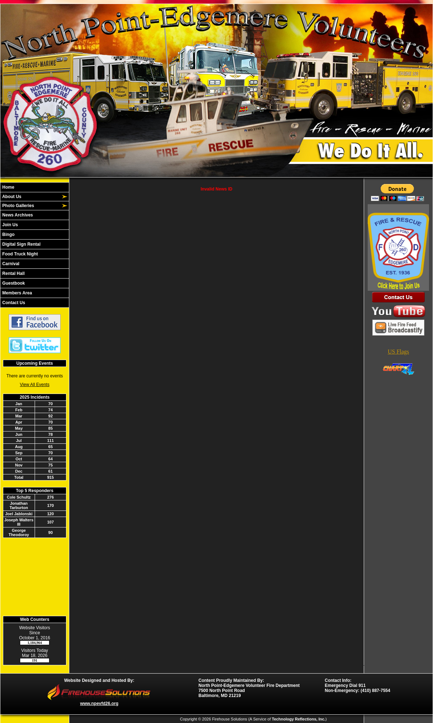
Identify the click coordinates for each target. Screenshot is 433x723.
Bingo (7, 234)
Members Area (16, 292)
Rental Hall (13, 273)
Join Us (9, 224)
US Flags (398, 352)
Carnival (10, 263)
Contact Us (13, 302)
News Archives (17, 215)
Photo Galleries (17, 205)
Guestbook (13, 283)
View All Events (34, 384)
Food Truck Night (19, 254)
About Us (11, 196)
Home (7, 187)
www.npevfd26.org (99, 703)
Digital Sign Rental (20, 244)
